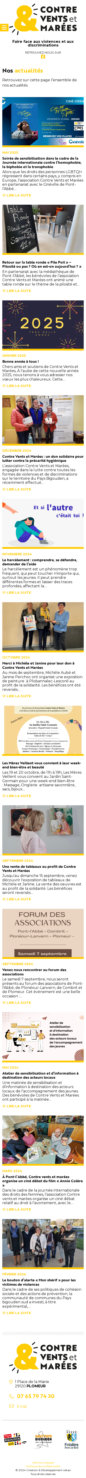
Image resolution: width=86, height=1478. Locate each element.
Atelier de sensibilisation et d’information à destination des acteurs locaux (40, 1075)
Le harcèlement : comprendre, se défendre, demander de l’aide (39, 562)
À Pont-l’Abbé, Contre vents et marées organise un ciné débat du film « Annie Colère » (42, 1180)
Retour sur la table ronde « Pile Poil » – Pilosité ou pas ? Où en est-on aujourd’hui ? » (41, 264)
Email (22, 1406)
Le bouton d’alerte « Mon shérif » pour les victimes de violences (39, 1282)
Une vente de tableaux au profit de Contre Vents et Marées (39, 868)
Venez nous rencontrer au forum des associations (34, 971)
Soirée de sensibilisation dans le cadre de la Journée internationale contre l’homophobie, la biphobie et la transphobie (42, 162)
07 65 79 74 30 (36, 1396)
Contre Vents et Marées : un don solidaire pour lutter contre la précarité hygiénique (43, 458)
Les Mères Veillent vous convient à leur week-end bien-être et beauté (41, 765)
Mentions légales (43, 1462)
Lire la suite (16, 195)
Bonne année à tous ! (20, 361)
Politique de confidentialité (43, 1466)
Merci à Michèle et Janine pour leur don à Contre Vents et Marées (38, 665)
